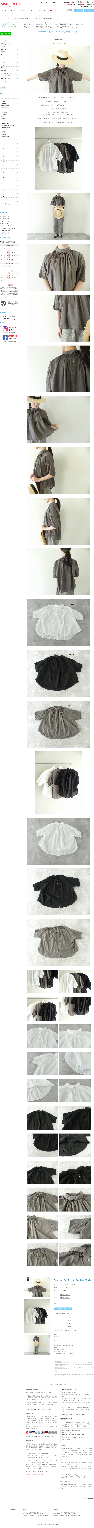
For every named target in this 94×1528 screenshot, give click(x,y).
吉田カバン (5, 134)
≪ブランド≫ (39, 23)
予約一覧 (3, 87)
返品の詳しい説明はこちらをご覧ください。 (37, 1471)
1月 (56, 27)
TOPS (3, 52)
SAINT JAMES (6, 121)
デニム (3, 46)
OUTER (3, 49)
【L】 (3, 169)
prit (3, 116)
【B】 (3, 143)
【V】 (3, 193)
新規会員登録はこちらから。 (46, 18)
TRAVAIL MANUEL (7, 127)
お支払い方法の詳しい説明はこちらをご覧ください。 (40, 1436)
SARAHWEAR (5, 123)
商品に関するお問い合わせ (62, 1313)
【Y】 (3, 198)
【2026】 (51, 27)
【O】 (3, 177)
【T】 (3, 188)
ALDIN (3, 101)
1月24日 (60, 27)
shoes (3, 60)
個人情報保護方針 (6, 230)
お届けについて (6, 223)
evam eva (4, 107)
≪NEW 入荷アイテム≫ (42, 27)
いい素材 (3, 70)
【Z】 (3, 201)
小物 (2, 65)
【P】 (3, 180)
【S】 (3, 185)
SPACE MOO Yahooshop (8, 319)
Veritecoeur (5, 129)
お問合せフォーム (30, 1468)
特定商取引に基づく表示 (8, 228)
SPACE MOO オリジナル (8, 125)
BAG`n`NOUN (5, 105)
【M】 (3, 172)
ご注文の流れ (5, 216)
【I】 (2, 162)
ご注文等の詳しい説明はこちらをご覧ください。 (39, 1409)
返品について (5, 226)
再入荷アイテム (5, 44)
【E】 (3, 151)
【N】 (3, 175)
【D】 (3, 148)
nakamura (4, 114)
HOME (25, 23)
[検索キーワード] (61, 10)
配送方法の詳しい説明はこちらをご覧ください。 (73, 1414)
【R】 (3, 183)
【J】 (3, 164)
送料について (5, 221)
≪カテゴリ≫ (39, 24)
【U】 (3, 191)
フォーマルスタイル (7, 75)
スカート (3, 57)
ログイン (29, 18)
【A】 (3, 140)
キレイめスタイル (6, 73)
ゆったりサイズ (5, 78)
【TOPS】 (45, 24)
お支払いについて (6, 218)
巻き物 (3, 62)
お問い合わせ (5, 233)
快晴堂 (3, 132)
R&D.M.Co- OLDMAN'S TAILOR (10, 99)
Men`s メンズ (5, 81)
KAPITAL (4, 112)
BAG (2, 68)
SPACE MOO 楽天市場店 (8, 316)
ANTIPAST (4, 103)
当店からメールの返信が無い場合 (34, 1474)
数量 (55, 1303)
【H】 (3, 159)
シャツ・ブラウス (54, 24)
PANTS (3, 54)
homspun (4, 110)
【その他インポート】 (7, 204)
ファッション (31, 23)
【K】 (3, 167)
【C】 (3, 146)
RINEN (3, 118)
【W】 (3, 196)
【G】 (3, 156)
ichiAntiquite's (6, 136)
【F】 (3, 154)
